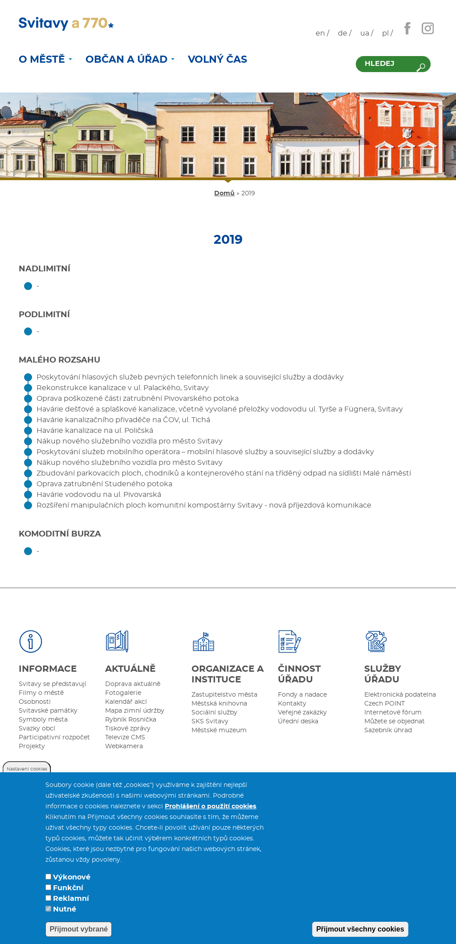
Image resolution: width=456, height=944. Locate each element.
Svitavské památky (48, 711)
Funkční (68, 892)
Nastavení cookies (27, 773)
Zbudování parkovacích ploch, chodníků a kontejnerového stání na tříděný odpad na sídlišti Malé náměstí (224, 473)
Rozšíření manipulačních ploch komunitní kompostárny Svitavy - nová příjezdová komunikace (204, 505)
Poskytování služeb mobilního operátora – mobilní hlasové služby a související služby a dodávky (205, 452)
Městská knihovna (219, 704)
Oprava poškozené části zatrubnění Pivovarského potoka (138, 398)
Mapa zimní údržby (134, 711)
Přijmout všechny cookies (360, 933)
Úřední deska (298, 721)
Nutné (64, 913)
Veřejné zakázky (302, 713)
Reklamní (71, 902)
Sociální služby (214, 713)
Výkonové (71, 881)
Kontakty (292, 704)
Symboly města (43, 720)
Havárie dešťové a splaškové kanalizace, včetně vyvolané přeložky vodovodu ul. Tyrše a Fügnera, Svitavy (220, 409)
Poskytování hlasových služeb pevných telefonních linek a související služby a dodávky (190, 377)
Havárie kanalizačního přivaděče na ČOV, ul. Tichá (123, 420)
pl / (387, 33)
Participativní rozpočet (54, 737)
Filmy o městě (41, 693)
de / (344, 33)
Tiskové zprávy (128, 729)
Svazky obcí (37, 729)
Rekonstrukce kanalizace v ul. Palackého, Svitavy (123, 387)
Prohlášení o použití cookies (210, 810)
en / (322, 33)
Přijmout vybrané (78, 933)
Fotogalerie (123, 693)
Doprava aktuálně (132, 684)
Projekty (32, 746)
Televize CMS (125, 737)
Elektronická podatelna (400, 695)
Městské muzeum (219, 730)
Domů (224, 193)
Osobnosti (35, 702)
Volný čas (217, 60)
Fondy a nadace (302, 695)
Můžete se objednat (394, 721)
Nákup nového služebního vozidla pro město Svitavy (130, 441)
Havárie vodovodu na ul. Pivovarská (99, 494)
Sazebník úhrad (388, 730)
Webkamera (124, 746)
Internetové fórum (393, 713)
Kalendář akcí (126, 702)
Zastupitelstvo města (224, 695)
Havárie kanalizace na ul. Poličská (95, 430)
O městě (45, 60)
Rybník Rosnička (130, 720)
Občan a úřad (130, 60)
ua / (366, 33)
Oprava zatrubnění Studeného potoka (104, 484)
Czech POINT (384, 704)
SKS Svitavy (209, 721)
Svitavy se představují (52, 684)
